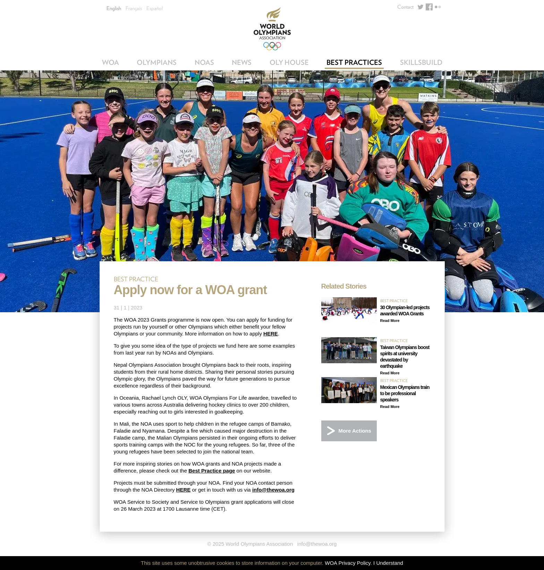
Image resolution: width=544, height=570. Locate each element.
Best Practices (354, 62)
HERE (270, 334)
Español (154, 8)
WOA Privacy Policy (347, 563)
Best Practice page (211, 471)
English (114, 8)
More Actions (355, 431)
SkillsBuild (421, 62)
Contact (405, 7)
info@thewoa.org (273, 490)
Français (134, 8)
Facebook (429, 6)
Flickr (437, 6)
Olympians (157, 62)
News (242, 62)
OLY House (289, 62)
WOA (110, 62)
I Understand (388, 563)
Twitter (420, 6)
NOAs (204, 62)
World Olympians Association (272, 28)
